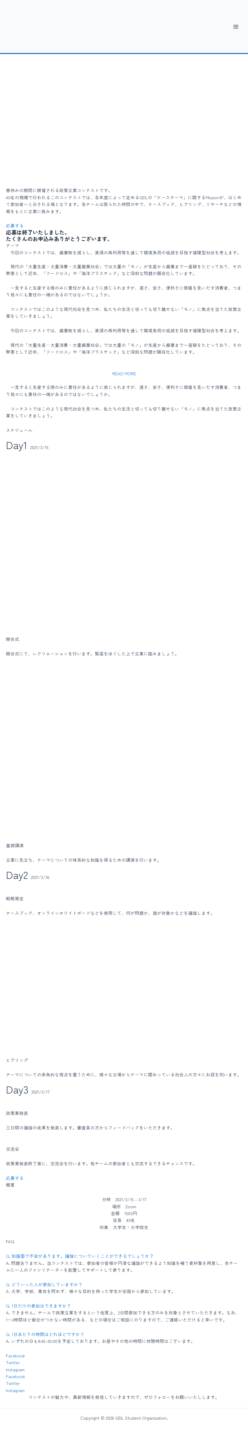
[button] (124, 373)
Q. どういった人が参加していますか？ (44, 1284)
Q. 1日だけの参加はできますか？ (38, 1306)
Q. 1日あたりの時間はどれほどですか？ (45, 1334)
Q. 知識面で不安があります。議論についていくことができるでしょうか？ (80, 1256)
